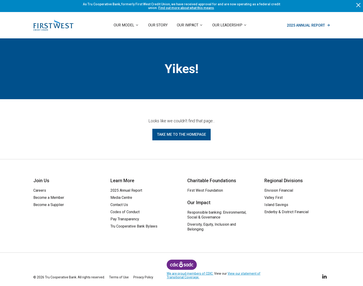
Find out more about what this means (186, 8)
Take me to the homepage (181, 134)
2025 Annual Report (308, 25)
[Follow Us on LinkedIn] (324, 275)
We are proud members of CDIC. (190, 273)
